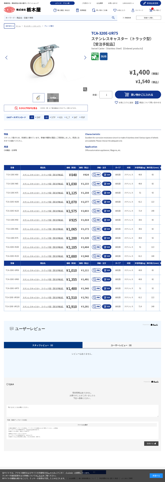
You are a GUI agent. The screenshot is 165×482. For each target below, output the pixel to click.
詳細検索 (128, 18)
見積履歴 (83, 10)
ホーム (18, 26)
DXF (38, 117)
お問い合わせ (112, 3)
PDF (83, 117)
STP (53, 117)
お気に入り (121, 10)
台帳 (101, 10)
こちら (40, 475)
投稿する (151, 443)
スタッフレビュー (43, 345)
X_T (68, 117)
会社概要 (100, 3)
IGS (60, 117)
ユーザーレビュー (122, 345)
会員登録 (152, 3)
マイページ (139, 10)
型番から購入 (148, 18)
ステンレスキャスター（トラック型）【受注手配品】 (43, 174)
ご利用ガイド (86, 3)
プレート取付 (49, 26)
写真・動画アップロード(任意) (17, 420)
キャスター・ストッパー (32, 26)
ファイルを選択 (83, 425)
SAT (75, 117)
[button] (85, 58)
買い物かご (156, 10)
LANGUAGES (127, 3)
